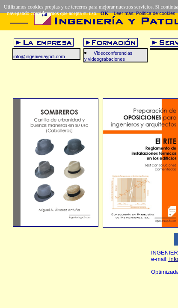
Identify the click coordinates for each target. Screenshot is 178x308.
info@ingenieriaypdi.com (39, 56)
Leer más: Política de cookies (144, 13)
